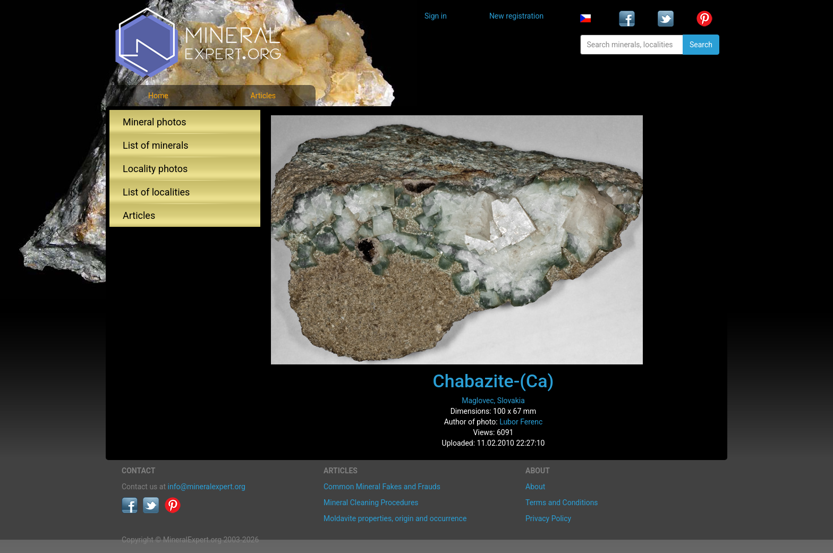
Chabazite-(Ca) (493, 381)
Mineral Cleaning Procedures (371, 502)
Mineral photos (154, 121)
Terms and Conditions (561, 502)
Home (158, 95)
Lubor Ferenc (520, 422)
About (535, 486)
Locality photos (155, 168)
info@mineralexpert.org (206, 486)
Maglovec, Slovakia (493, 400)
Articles (263, 95)
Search (701, 44)
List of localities (156, 192)
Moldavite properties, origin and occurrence (395, 518)
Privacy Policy (548, 518)
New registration (516, 16)
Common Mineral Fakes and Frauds (382, 486)
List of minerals (156, 145)
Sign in (435, 16)
